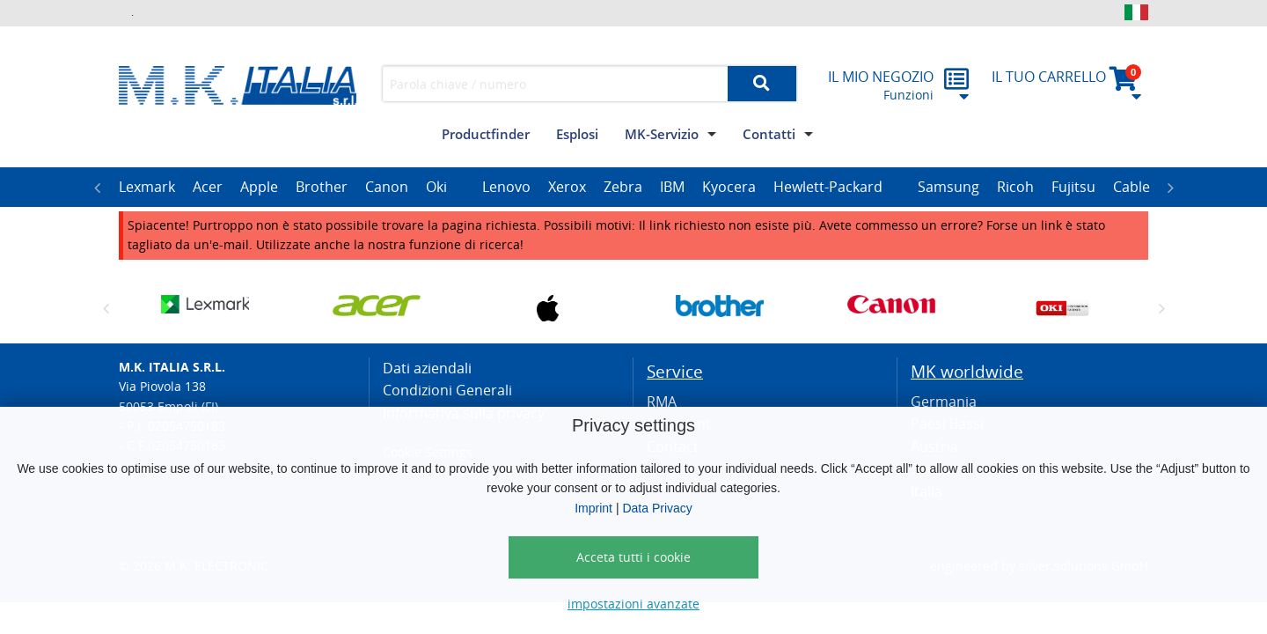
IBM (672, 186)
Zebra (623, 186)
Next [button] (1170, 187)
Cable (1131, 186)
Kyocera (729, 186)
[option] (147, 187)
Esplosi (577, 134)
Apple (259, 186)
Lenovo (506, 186)
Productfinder (486, 134)
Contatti (769, 134)
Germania (944, 401)
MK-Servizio (662, 134)
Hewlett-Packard (828, 186)
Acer (208, 186)
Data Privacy (657, 508)
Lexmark (147, 186)
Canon (386, 186)
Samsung (948, 186)
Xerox (567, 186)
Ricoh (1015, 186)
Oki (436, 186)
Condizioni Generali (447, 390)
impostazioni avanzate (633, 603)
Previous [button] (97, 187)
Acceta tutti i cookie (633, 557)
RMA (662, 401)
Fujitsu (1073, 186)
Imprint (593, 508)
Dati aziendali (427, 368)
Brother (322, 186)
